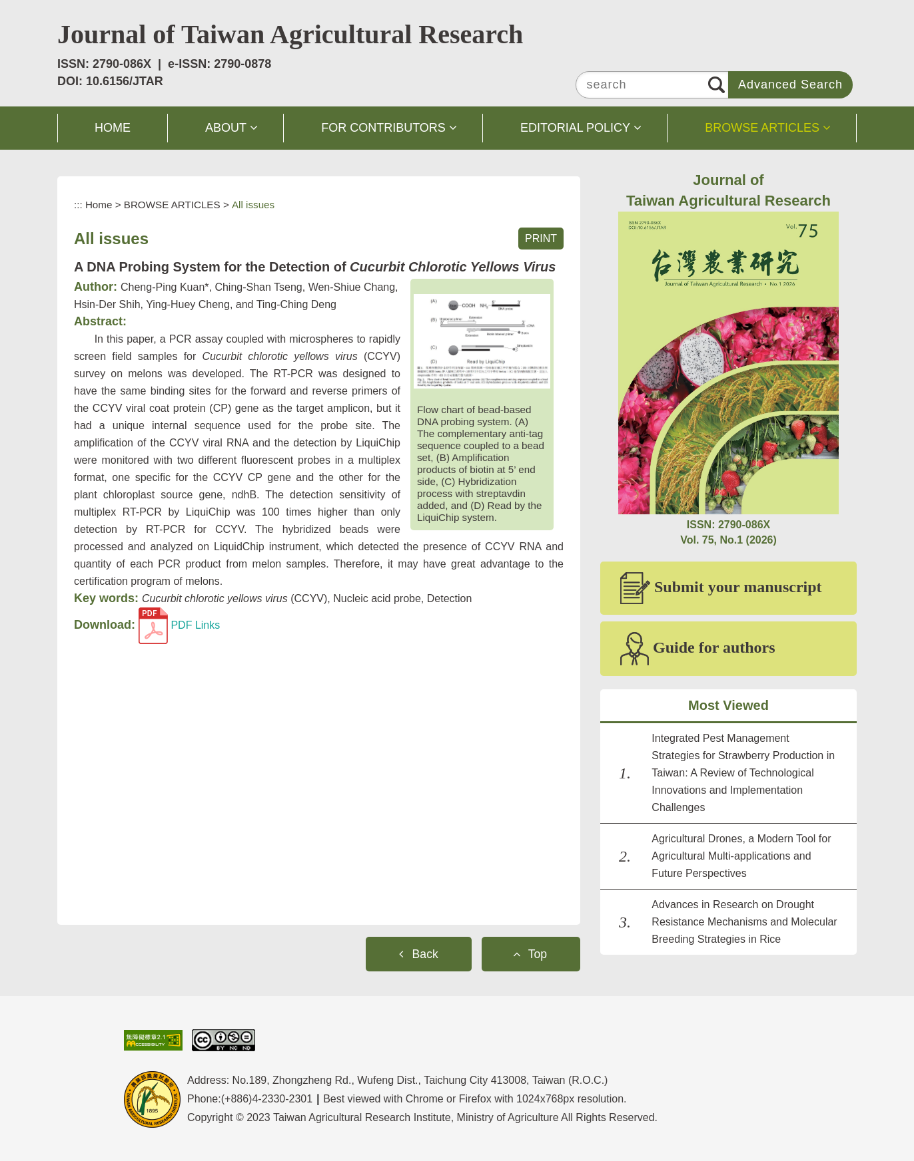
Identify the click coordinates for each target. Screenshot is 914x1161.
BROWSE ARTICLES (762, 127)
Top (537, 954)
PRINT (541, 238)
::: (78, 204)
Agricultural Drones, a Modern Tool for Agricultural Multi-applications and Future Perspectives (741, 856)
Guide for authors (697, 648)
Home (99, 204)
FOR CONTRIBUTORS (383, 127)
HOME (113, 127)
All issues (253, 204)
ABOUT (225, 127)
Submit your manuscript (721, 588)
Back (425, 954)
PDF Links (179, 625)
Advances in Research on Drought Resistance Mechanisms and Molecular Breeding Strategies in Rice (744, 922)
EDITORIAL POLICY (575, 127)
